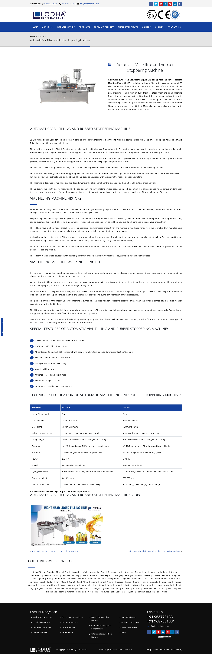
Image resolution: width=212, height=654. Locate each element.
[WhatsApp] (4, 331)
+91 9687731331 (50, 4)
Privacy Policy (176, 649)
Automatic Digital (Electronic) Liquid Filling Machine (55, 551)
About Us (47, 27)
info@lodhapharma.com (89, 4)
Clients (159, 27)
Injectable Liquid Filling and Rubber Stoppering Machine (155, 551)
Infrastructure (66, 27)
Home (35, 27)
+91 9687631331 (67, 4)
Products (84, 27)
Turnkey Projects (128, 27)
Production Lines (104, 27)
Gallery (146, 27)
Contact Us (174, 27)
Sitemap (148, 649)
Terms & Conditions (161, 649)
